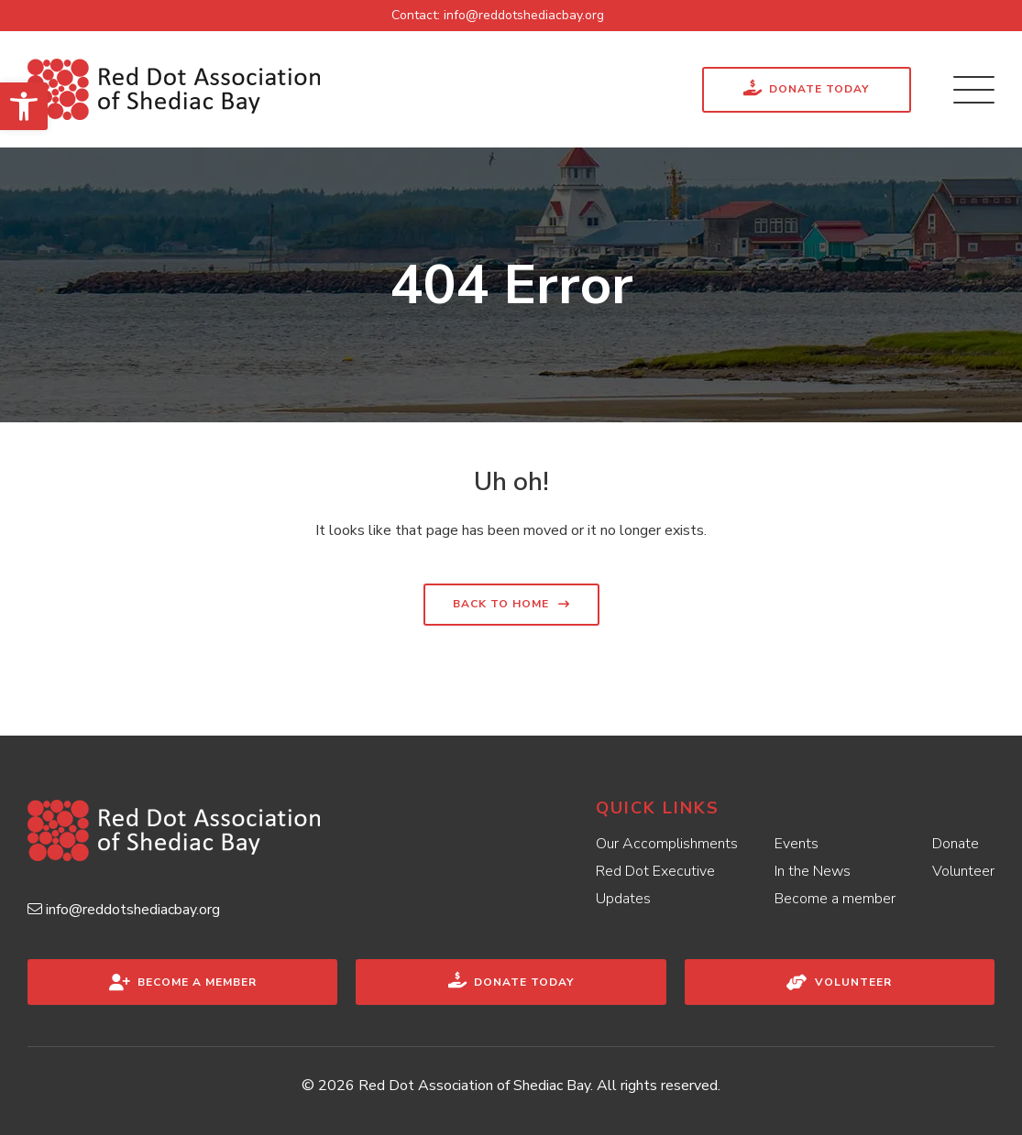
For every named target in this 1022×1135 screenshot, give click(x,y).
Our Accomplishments (667, 844)
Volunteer (963, 871)
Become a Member (183, 982)
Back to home (501, 603)
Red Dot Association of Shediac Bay (474, 1085)
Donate (955, 844)
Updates (623, 899)
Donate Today (806, 87)
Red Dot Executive (655, 871)
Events (797, 844)
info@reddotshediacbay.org (524, 15)
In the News (813, 871)
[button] (24, 106)
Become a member (835, 899)
